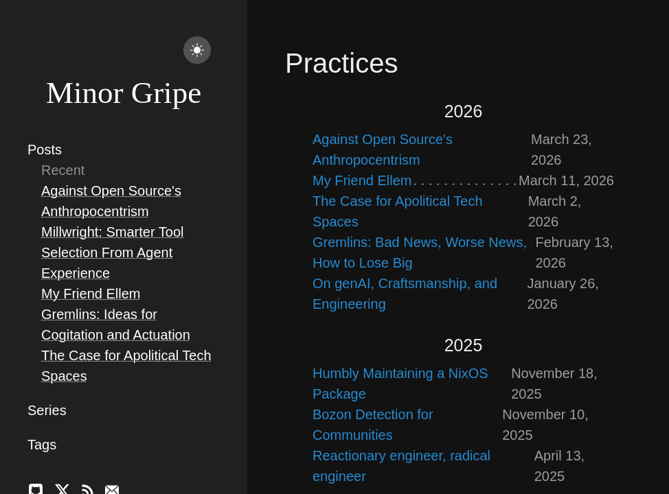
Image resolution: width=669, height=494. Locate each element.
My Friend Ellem (90, 293)
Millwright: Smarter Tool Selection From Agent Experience (112, 252)
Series (47, 410)
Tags (41, 444)
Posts (44, 149)
